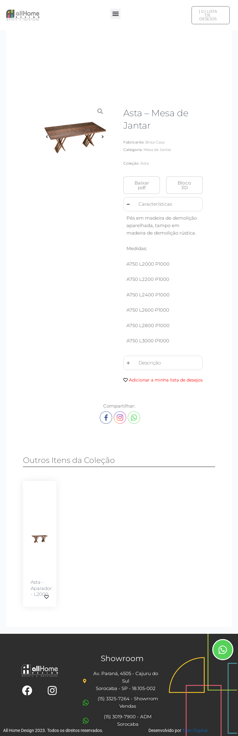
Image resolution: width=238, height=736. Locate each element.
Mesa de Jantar (157, 149)
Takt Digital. (195, 730)
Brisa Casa (155, 142)
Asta (144, 163)
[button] (115, 14)
